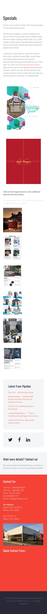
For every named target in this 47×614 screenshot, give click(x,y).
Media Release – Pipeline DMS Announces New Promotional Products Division (20, 399)
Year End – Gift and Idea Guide (20, 392)
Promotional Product (30, 65)
